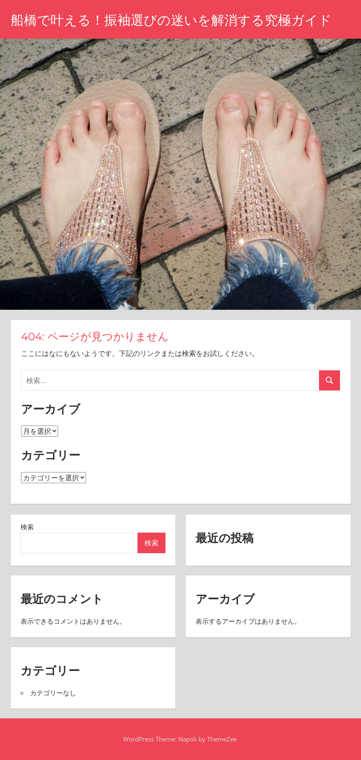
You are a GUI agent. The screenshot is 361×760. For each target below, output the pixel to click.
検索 (27, 526)
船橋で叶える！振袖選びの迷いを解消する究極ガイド (171, 20)
